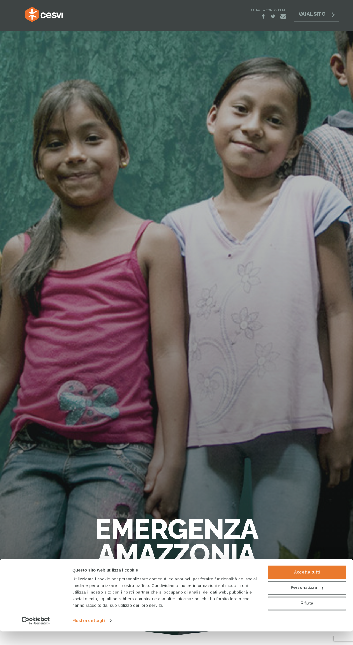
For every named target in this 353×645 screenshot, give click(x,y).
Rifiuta (307, 616)
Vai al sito (312, 14)
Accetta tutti (307, 585)
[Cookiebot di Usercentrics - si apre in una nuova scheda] (36, 634)
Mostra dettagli (88, 634)
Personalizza (307, 601)
